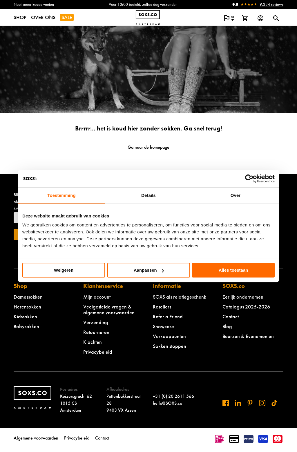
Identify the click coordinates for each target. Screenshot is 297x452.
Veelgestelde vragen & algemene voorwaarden (109, 309)
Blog (227, 326)
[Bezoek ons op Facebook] (225, 403)
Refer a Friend (168, 316)
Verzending (95, 322)
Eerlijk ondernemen (242, 296)
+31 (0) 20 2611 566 (173, 396)
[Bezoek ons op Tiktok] (274, 403)
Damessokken (28, 296)
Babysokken (26, 326)
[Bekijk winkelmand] (245, 18)
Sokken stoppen (169, 346)
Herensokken (27, 306)
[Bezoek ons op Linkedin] (238, 403)
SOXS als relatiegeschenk (179, 296)
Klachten (92, 342)
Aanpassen (149, 270)
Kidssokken (25, 316)
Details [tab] (148, 195)
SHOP (20, 17)
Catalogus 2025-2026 (246, 306)
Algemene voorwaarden (36, 438)
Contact (230, 316)
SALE (66, 17)
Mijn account (97, 296)
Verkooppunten (169, 336)
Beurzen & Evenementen (248, 336)
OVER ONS (43, 17)
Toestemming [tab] (61, 195)
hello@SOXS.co (167, 403)
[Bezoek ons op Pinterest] (250, 403)
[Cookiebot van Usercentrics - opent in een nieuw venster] (249, 178)
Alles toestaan (233, 270)
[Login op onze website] (260, 18)
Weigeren (63, 270)
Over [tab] (236, 195)
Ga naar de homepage (148, 147)
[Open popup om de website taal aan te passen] (229, 18)
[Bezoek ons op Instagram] (262, 403)
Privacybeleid (97, 351)
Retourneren (96, 332)
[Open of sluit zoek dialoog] (276, 18)
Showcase (163, 326)
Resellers (162, 306)
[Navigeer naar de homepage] (147, 17)
